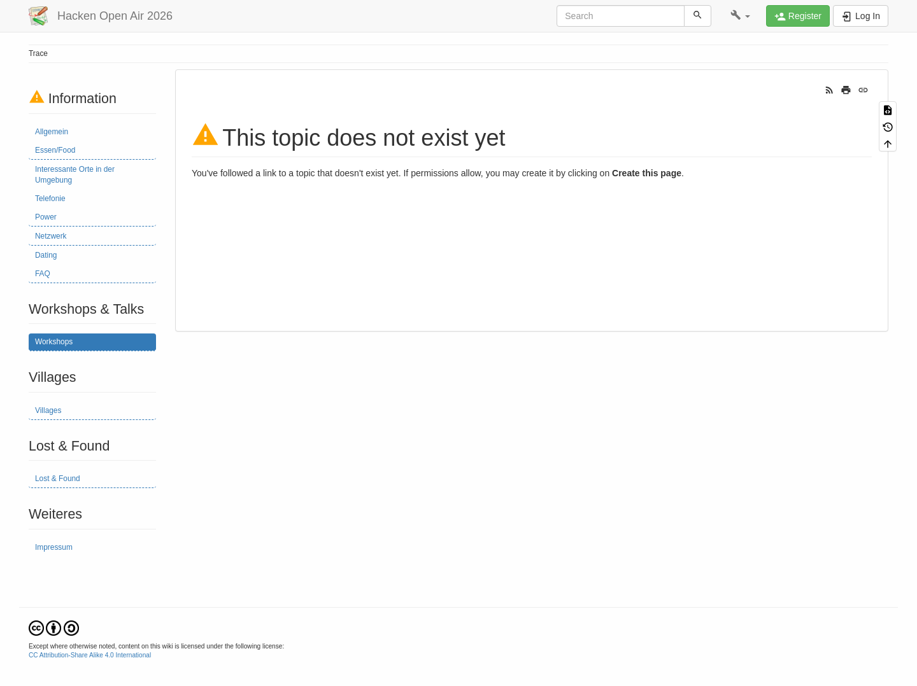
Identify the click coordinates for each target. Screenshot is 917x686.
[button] (740, 16)
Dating (46, 255)
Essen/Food (55, 150)
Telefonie (50, 198)
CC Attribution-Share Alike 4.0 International (90, 655)
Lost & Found (57, 478)
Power (46, 217)
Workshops (54, 341)
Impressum (54, 547)
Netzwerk (51, 236)
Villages (48, 410)
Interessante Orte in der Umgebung (75, 175)
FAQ (42, 273)
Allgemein (51, 131)
